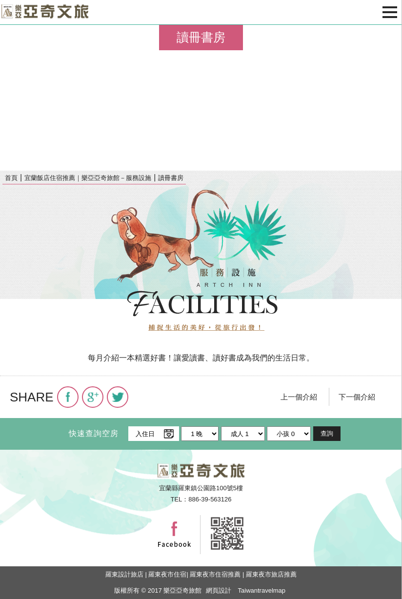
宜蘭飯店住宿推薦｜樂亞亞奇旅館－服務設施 (87, 177)
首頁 (11, 177)
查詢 (327, 433)
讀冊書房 (170, 177)
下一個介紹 (357, 397)
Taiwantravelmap (262, 590)
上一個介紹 (299, 397)
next (390, 97)
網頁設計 (218, 590)
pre (12, 97)
